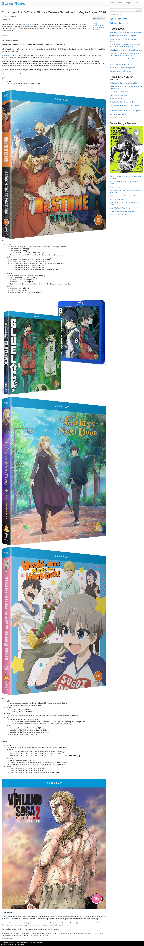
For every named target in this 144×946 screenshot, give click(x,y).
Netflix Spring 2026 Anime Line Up (121, 64)
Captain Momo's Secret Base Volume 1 (122, 196)
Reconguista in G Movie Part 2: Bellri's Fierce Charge (124, 106)
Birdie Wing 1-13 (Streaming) (119, 92)
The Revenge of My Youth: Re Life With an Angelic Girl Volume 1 (126, 191)
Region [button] (129, 3)
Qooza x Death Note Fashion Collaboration (123, 36)
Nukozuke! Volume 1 (116, 199)
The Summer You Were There (119, 215)
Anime (96, 23)
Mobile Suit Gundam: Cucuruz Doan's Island (124, 83)
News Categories (98, 18)
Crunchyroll (29, 24)
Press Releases (100, 27)
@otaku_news (120, 19)
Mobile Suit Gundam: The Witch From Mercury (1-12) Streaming (126, 87)
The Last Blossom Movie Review (120, 71)
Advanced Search (115, 14)
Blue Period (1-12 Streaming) (119, 95)
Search (139, 10)
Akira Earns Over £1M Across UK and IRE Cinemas (123, 40)
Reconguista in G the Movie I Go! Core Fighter (125, 111)
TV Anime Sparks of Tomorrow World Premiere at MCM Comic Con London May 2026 (125, 45)
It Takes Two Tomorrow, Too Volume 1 (122, 211)
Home (112, 3)
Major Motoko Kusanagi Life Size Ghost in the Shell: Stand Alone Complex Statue (124, 54)
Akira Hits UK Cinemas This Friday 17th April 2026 (126, 50)
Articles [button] (120, 3)
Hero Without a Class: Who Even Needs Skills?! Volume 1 (125, 204)
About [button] (138, 3)
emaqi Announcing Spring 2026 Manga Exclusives (126, 32)
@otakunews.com (122, 23)
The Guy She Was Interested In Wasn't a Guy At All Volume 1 (125, 177)
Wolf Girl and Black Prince (118, 114)
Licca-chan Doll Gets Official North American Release (124, 60)
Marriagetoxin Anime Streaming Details (122, 68)
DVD (101, 25)
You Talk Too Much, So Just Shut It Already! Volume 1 (124, 182)
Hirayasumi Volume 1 (116, 187)
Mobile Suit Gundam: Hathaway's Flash (122, 102)
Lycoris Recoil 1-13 (116, 98)
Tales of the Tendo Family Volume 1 (121, 208)
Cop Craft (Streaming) (117, 117)
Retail (96, 29)
